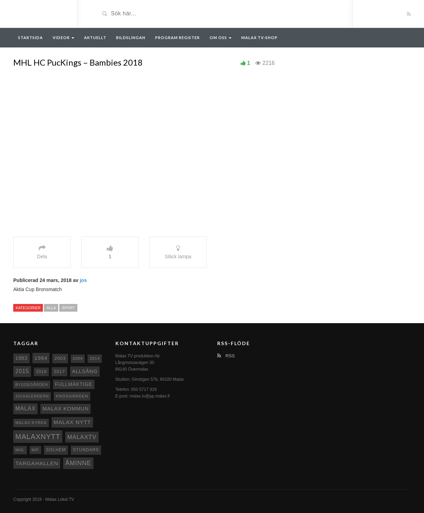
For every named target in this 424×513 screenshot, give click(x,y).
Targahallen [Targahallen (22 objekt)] (36, 463)
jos (83, 280)
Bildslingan (130, 37)
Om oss (221, 37)
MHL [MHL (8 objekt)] (20, 450)
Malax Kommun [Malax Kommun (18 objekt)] (66, 408)
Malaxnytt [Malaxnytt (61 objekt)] (37, 436)
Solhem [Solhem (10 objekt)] (56, 449)
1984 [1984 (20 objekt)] (41, 358)
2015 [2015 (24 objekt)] (22, 371)
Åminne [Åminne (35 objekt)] (78, 463)
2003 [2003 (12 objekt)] (60, 358)
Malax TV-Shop (259, 37)
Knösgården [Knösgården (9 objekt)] (72, 396)
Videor (63, 37)
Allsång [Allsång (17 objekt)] (85, 371)
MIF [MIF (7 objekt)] (35, 450)
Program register (177, 37)
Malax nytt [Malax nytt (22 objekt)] (72, 422)
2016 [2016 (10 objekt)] (41, 371)
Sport (68, 308)
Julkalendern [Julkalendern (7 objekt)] (32, 396)
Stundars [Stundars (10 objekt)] (86, 449)
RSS (226, 355)
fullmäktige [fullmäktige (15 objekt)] (73, 384)
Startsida (30, 37)
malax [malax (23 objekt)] (25, 408)
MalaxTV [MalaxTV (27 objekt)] (82, 437)
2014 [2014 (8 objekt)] (95, 358)
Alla (51, 308)
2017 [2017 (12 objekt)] (59, 371)
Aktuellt (95, 37)
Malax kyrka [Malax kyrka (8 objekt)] (31, 423)
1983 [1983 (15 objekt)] (21, 358)
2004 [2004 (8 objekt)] (78, 358)
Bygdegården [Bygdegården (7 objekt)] (31, 384)
